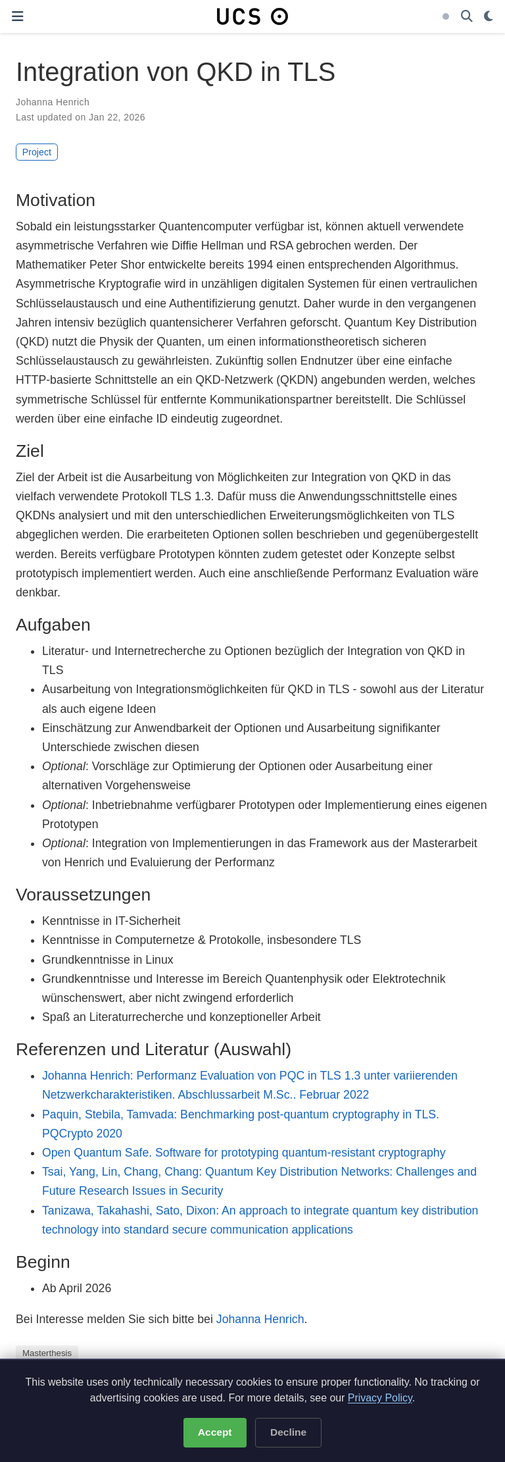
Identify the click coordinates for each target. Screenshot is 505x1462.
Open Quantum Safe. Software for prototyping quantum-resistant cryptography (244, 1152)
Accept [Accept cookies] (215, 1432)
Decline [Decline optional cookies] (288, 1432)
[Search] (467, 16)
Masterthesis (47, 1353)
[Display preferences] (488, 16)
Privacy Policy (380, 1397)
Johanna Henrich (52, 102)
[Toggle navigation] (17, 16)
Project (36, 152)
